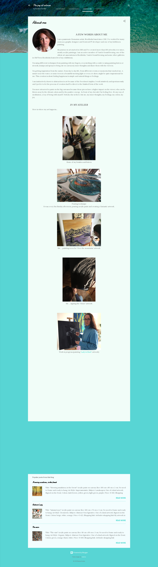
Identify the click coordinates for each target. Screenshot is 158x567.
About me (87, 9)
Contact (99, 9)
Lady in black (86, 352)
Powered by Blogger (79, 553)
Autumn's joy (37, 504)
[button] (124, 21)
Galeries (84, 557)
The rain (35, 527)
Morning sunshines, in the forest (44, 482)
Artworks (60, 9)
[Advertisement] (79, 431)
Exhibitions (74, 9)
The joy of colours (42, 5)
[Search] (128, 6)
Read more (121, 498)
